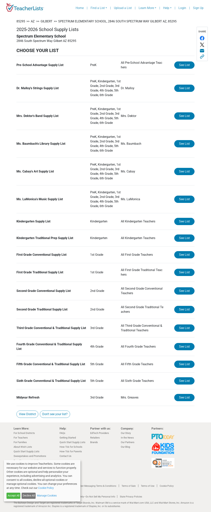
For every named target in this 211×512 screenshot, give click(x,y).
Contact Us (65, 456)
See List (184, 65)
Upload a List (123, 8)
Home (80, 8)
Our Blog (125, 446)
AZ (33, 21)
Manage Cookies (47, 495)
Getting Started (68, 437)
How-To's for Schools (71, 446)
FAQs (62, 433)
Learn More (146, 8)
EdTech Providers (99, 433)
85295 (20, 21)
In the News (127, 437)
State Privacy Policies (131, 496)
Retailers (95, 437)
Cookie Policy (167, 486)
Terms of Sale (129, 486)
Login (182, 8)
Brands (94, 442)
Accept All (13, 495)
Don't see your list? (55, 414)
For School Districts (24, 433)
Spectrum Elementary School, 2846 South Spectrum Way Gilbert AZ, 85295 (117, 21)
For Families (20, 442)
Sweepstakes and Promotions (30, 456)
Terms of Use (147, 486)
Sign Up (198, 8)
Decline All (29, 495)
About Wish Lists (23, 446)
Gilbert (46, 21)
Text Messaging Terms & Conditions (97, 486)
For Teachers (21, 437)
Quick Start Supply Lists (26, 451)
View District (27, 414)
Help (166, 8)
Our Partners (127, 442)
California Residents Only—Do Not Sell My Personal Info (86, 496)
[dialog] (42, 480)
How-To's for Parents (71, 451)
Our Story (126, 433)
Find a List (98, 8)
